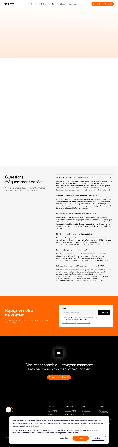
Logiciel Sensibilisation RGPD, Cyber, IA (52, 416)
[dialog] (59, 430)
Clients (62, 4)
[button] (32, 4)
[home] (9, 4)
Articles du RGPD (70, 411)
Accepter (81, 438)
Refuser (98, 438)
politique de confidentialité (31, 426)
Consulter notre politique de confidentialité (76, 323)
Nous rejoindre (87, 411)
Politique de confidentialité (104, 412)
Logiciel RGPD (52, 411)
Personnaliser (64, 438)
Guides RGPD (69, 414)
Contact (84, 414)
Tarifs (54, 4)
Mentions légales (104, 416)
